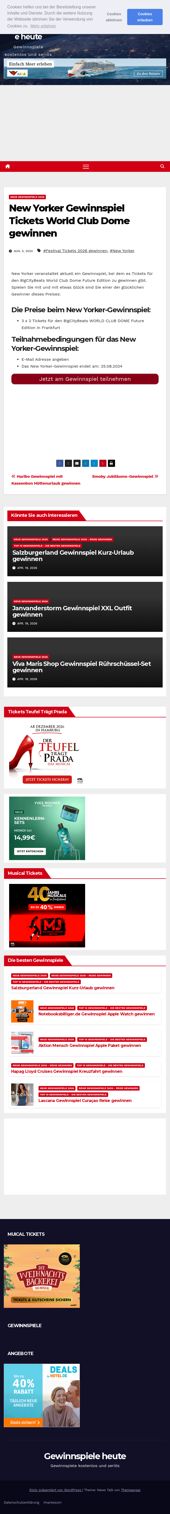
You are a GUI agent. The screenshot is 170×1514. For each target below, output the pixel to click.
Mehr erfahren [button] (43, 26)
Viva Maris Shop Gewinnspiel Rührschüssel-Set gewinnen (81, 667)
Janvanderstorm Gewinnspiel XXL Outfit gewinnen (72, 611)
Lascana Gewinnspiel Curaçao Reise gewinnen (85, 1100)
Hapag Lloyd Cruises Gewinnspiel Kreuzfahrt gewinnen (66, 1071)
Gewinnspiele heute (85, 1456)
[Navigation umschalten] (86, 166)
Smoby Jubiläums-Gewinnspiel (125, 476)
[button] (162, 166)
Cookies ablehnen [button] (114, 17)
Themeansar (131, 1490)
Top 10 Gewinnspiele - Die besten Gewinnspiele (47, 545)
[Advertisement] (85, 123)
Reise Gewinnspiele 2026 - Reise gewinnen (82, 539)
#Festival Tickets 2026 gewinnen (75, 250)
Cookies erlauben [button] (145, 17)
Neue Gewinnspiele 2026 (27, 196)
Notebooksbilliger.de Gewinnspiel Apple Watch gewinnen (97, 1014)
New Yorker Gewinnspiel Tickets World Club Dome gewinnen (69, 220)
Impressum (53, 1502)
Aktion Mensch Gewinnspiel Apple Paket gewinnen (90, 1045)
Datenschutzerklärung (21, 1502)
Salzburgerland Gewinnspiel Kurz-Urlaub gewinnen (73, 556)
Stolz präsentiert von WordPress (55, 1490)
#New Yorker (122, 250)
